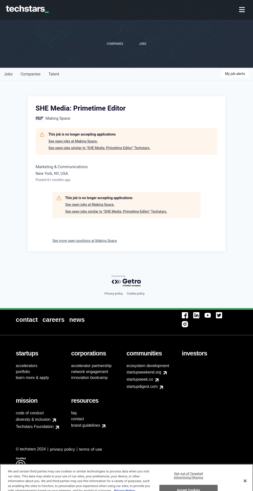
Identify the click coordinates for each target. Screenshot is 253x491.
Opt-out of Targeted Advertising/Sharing (188, 481)
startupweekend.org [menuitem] (143, 372)
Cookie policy (136, 293)
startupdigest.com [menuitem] (142, 386)
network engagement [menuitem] (89, 372)
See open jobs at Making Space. (73, 141)
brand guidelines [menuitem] (85, 425)
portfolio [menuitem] (23, 372)
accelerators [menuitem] (26, 366)
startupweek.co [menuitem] (139, 379)
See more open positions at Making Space (84, 241)
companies (31, 74)
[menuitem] (242, 10)
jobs (8, 74)
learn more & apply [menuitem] (32, 377)
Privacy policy (114, 293)
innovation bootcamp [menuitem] (89, 377)
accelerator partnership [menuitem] (91, 366)
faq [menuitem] (74, 413)
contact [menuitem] (77, 419)
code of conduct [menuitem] (30, 413)
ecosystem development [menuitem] (147, 366)
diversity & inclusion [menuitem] (33, 419)
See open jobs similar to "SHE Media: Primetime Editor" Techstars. (99, 148)
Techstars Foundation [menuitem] (35, 426)
